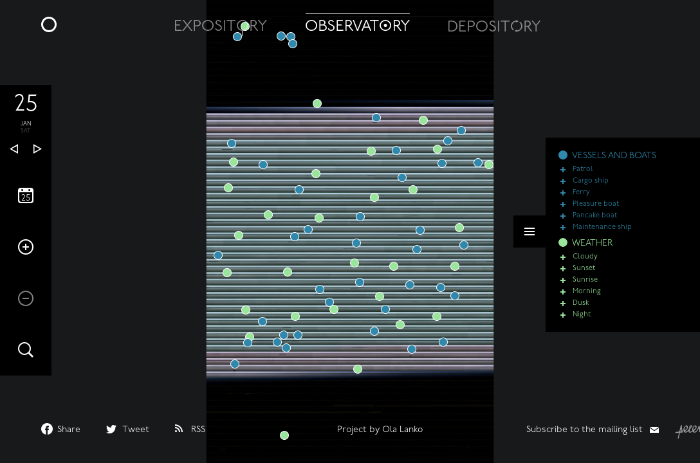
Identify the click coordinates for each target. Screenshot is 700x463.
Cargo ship (591, 186)
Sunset (584, 273)
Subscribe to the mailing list (584, 430)
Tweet (135, 430)
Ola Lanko (402, 430)
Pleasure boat (596, 209)
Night (582, 319)
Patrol (583, 174)
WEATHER (592, 248)
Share (68, 430)
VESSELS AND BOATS (614, 161)
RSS (198, 430)
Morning (587, 296)
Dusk (581, 308)
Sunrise (585, 285)
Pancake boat (595, 220)
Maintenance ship (602, 232)
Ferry (581, 197)
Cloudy (585, 262)
